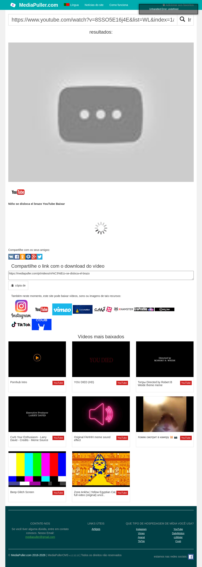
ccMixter (178, 537)
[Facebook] (191, 557)
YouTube (58, 383)
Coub (178, 541)
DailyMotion (178, 533)
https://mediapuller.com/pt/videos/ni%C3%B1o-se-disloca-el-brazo (101, 275)
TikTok (141, 541)
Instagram (141, 529)
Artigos (96, 529)
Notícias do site (94, 5)
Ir (185, 20)
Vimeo (141, 533)
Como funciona (118, 5)
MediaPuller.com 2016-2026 (28, 555)
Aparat (141, 537)
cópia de (18, 285)
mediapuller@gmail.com (40, 537)
